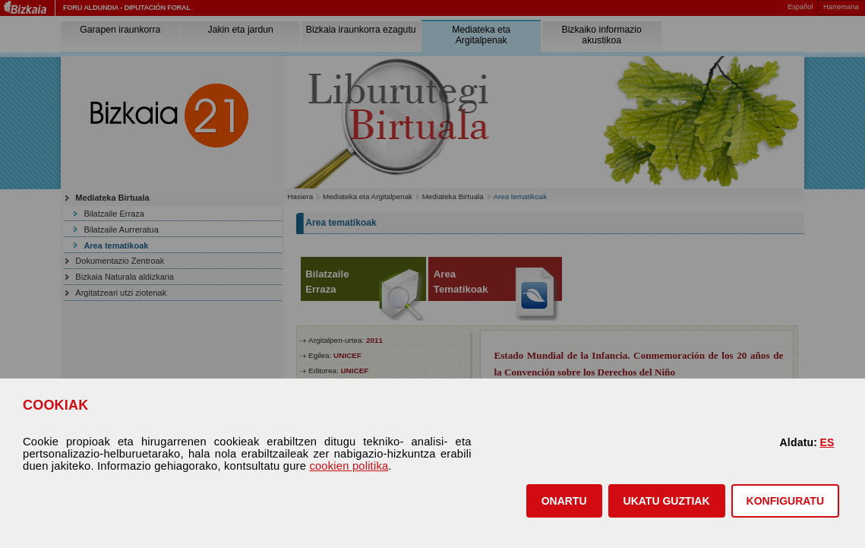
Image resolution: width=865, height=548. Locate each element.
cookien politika (348, 466)
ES (826, 442)
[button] (564, 501)
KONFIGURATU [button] (785, 501)
